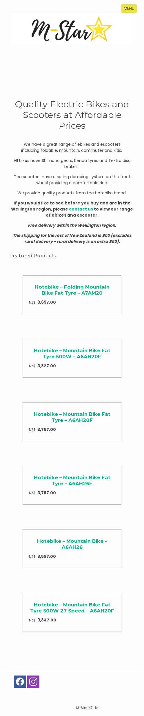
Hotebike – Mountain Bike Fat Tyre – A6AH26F (72, 480)
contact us (81, 209)
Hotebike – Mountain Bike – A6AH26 (72, 544)
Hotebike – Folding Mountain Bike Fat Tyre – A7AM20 (72, 290)
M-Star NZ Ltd (87, 708)
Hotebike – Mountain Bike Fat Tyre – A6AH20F (72, 417)
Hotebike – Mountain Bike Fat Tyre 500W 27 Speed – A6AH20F (72, 608)
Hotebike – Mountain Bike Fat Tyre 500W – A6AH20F (72, 353)
